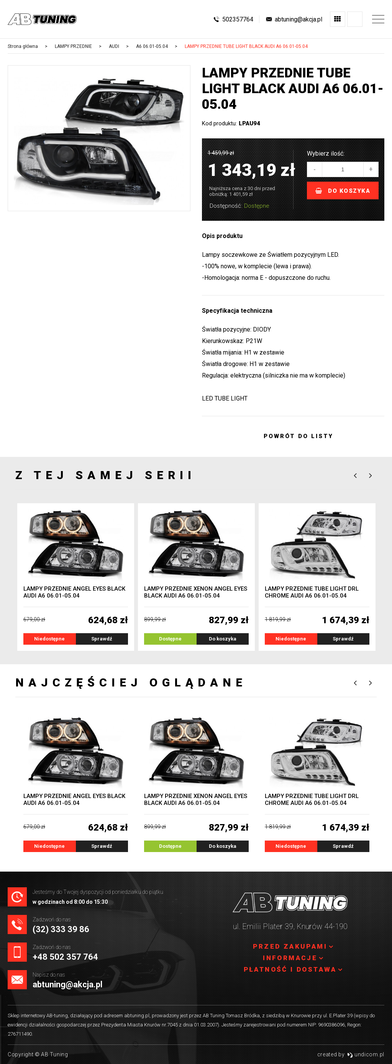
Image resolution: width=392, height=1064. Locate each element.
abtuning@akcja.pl (67, 984)
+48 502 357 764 (65, 957)
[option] (99, 141)
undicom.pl (365, 1054)
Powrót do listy (299, 436)
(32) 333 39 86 (61, 929)
